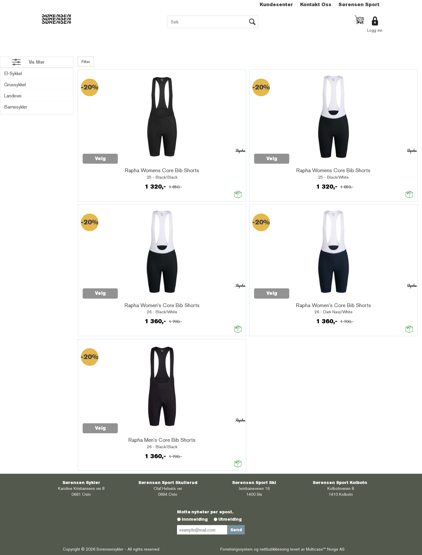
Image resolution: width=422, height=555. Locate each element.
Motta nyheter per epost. (205, 512)
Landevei (12, 96)
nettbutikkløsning (274, 549)
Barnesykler (15, 107)
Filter (85, 61)
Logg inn (374, 30)
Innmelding (195, 519)
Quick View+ (133, 155)
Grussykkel (15, 84)
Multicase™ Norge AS (325, 549)
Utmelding (230, 519)
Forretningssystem (236, 549)
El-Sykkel (13, 73)
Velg (100, 158)
